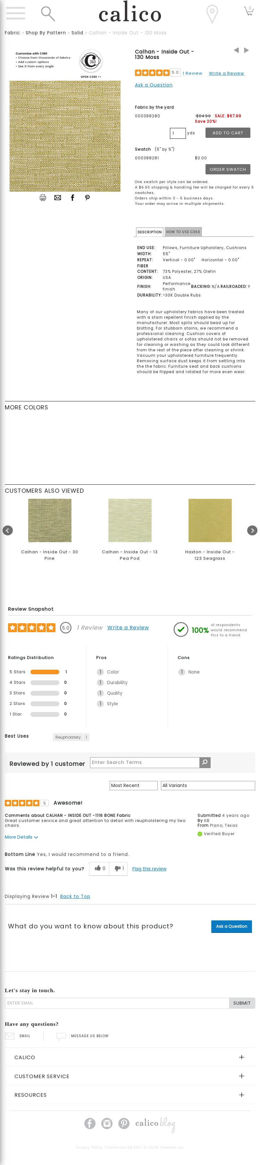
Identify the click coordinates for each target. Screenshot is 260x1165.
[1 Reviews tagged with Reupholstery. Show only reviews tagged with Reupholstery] (71, 737)
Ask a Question (154, 85)
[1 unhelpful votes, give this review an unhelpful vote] (118, 869)
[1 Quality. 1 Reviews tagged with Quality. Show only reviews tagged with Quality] (127, 693)
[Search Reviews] (150, 762)
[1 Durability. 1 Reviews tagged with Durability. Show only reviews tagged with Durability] (127, 683)
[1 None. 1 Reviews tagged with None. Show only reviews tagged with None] (209, 672)
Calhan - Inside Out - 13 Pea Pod (130, 555)
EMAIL (17, 1036)
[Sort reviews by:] (134, 785)
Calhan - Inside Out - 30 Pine (49, 555)
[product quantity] (178, 133)
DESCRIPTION (150, 232)
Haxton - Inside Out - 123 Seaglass (210, 555)
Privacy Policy (89, 1147)
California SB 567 (123, 1147)
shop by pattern (46, 32)
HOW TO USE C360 (183, 232)
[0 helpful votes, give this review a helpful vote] (99, 869)
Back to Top (75, 896)
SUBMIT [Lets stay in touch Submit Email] (242, 1003)
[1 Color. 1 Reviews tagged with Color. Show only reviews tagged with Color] (127, 672)
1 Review (193, 73)
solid (77, 32)
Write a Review (226, 73)
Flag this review (149, 869)
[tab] (130, 1057)
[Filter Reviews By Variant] (208, 785)
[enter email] (117, 1003)
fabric (12, 32)
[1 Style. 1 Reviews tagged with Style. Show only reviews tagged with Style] (127, 704)
